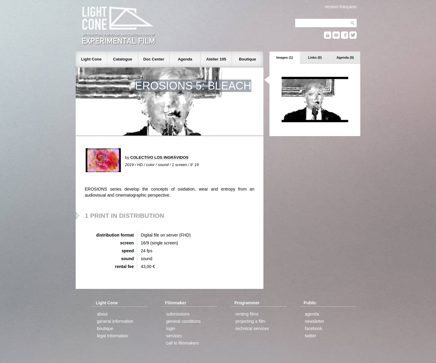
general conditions (183, 321)
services (174, 335)
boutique (105, 328)
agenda (312, 314)
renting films (247, 314)
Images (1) (284, 57)
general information (115, 321)
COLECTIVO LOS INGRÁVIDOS (159, 157)
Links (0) (315, 57)
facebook (313, 328)
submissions (178, 314)
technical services (252, 328)
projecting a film (250, 321)
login (170, 328)
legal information (112, 335)
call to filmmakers (182, 343)
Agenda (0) (345, 57)
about (102, 314)
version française (341, 6)
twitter (310, 335)
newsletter (314, 321)
